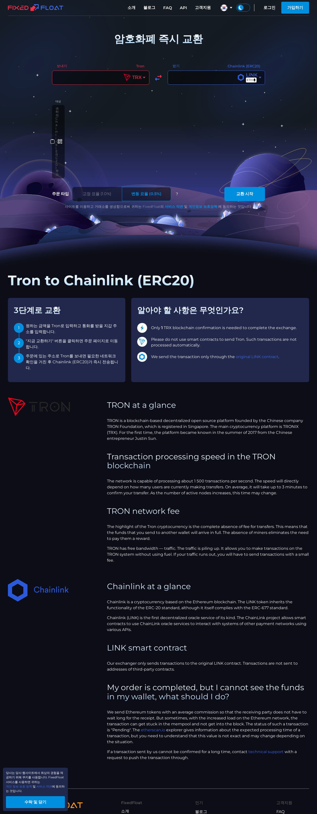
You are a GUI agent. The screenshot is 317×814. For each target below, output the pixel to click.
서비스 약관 (174, 149)
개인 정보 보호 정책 (25, 781)
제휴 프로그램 (133, 769)
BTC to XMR (207, 770)
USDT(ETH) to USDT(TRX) (220, 801)
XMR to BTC (207, 762)
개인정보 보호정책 (202, 149)
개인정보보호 (133, 785)
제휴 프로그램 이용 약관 (142, 793)
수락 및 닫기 (47, 800)
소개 (131, 7)
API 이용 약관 (133, 801)
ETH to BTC (206, 786)
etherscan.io (153, 672)
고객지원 (203, 7)
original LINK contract (257, 299)
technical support (266, 694)
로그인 (269, 7)
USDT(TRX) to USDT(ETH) (220, 793)
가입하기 (295, 7)
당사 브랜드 (131, 761)
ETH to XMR (207, 778)
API (183, 7)
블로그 (149, 7)
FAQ (167, 7)
